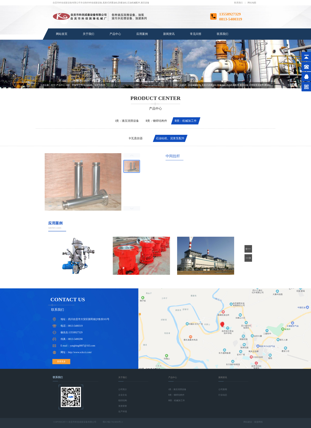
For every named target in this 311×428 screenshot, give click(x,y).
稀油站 (267, 85)
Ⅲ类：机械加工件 (74, 85)
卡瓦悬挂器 (135, 138)
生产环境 (122, 411)
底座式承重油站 (110, 2)
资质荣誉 (122, 406)
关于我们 (88, 33)
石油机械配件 (133, 2)
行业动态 (222, 395)
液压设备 (145, 2)
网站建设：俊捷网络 (253, 422)
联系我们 (238, 2)
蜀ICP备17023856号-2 (113, 422)
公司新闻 (222, 389)
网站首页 (61, 33)
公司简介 (122, 389)
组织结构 (122, 400)
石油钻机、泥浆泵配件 (94, 85)
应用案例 (142, 33)
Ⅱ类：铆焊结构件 (156, 120)
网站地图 (252, 2)
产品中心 (115, 33)
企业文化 (122, 395)
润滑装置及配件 (256, 85)
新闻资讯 (169, 33)
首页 (53, 85)
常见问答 (195, 33)
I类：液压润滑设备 (127, 120)
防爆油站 (122, 2)
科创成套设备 (95, 2)
